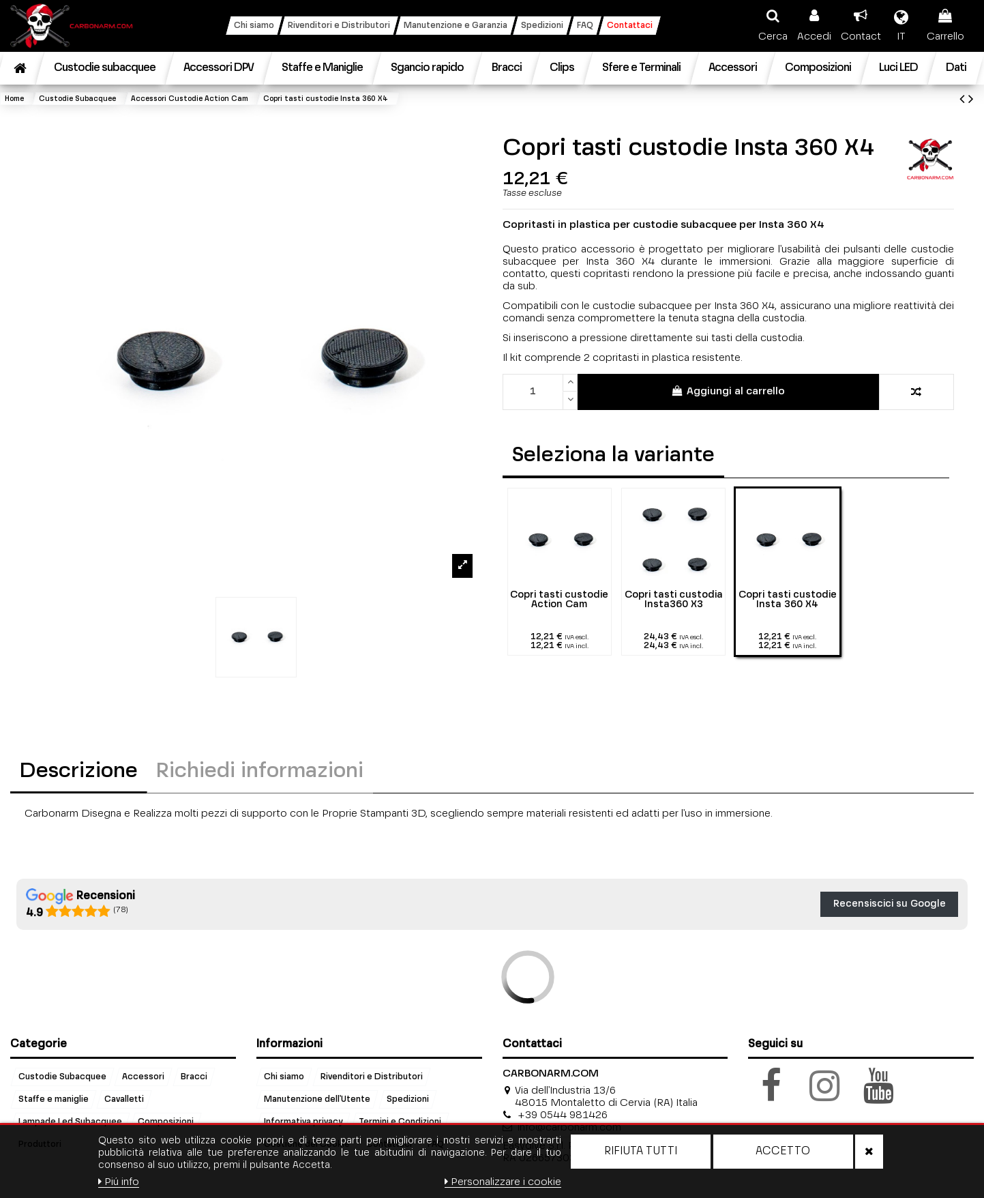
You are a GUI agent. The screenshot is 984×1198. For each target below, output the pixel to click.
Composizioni (166, 1121)
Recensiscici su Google (889, 904)
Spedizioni (408, 1099)
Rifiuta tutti (640, 1151)
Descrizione (79, 771)
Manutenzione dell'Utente (317, 1099)
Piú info (118, 1182)
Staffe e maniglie (53, 1099)
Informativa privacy (303, 1121)
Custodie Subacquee (62, 1076)
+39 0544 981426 (563, 1115)
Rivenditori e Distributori (371, 1076)
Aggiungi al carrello (728, 390)
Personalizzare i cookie (503, 1182)
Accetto (783, 1151)
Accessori (143, 1076)
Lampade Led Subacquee (70, 1121)
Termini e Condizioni (400, 1121)
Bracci (194, 1076)
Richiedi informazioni (259, 771)
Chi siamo (284, 1076)
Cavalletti (124, 1099)
